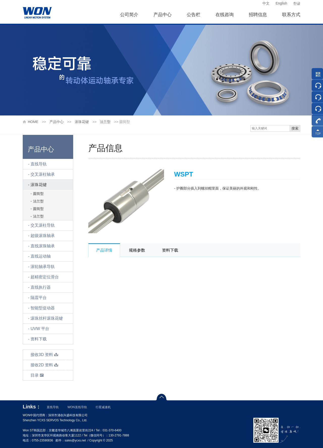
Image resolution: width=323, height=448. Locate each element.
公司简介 (129, 14)
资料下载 (39, 339)
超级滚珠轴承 (43, 235)
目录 (37, 375)
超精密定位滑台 (45, 277)
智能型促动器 (43, 308)
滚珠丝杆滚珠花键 (47, 318)
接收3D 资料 (44, 354)
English (281, 3)
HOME (33, 122)
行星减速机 (103, 407)
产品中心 (162, 14)
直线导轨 (39, 164)
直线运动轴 (41, 256)
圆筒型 (38, 194)
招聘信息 (258, 14)
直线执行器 (41, 287)
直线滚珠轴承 (43, 246)
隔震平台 (39, 297)
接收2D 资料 (44, 365)
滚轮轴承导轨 (43, 266)
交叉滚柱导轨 (43, 225)
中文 (266, 3)
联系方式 (291, 14)
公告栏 (193, 14)
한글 (296, 3)
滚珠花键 (82, 122)
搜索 (295, 128)
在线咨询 (225, 14)
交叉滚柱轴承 (43, 174)
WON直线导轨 (77, 407)
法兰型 (105, 122)
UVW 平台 (40, 328)
